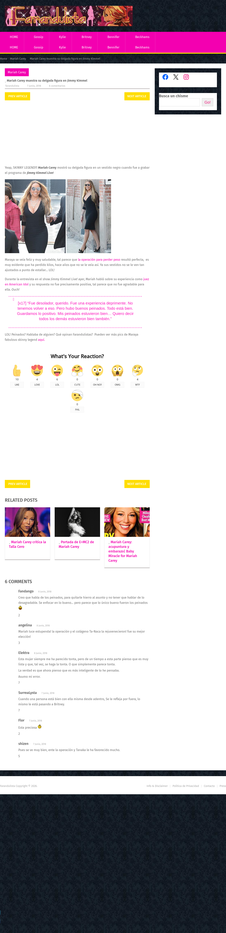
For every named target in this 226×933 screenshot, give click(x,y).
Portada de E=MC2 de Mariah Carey (76, 544)
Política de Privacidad (185, 786)
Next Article (136, 96)
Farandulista (12, 85)
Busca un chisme (173, 96)
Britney (87, 37)
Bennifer (113, 37)
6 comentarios (57, 85)
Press (223, 786)
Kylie (62, 37)
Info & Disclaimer (157, 786)
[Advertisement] (77, 133)
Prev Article (17, 96)
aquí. (42, 340)
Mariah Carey (17, 72)
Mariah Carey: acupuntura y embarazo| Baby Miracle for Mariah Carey (122, 551)
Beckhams (142, 37)
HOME (14, 37)
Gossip (38, 37)
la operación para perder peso (99, 259)
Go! (207, 102)
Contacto (209, 786)
